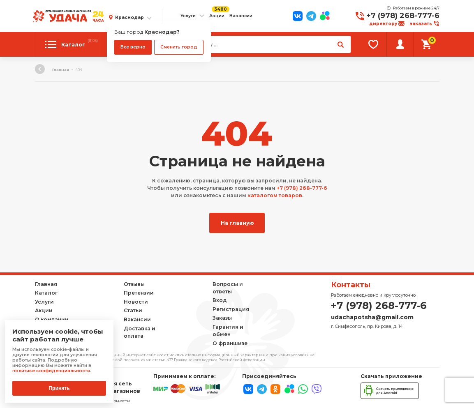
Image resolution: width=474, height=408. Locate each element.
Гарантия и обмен (228, 330)
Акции (216, 15)
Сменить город (178, 47)
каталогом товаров (274, 195)
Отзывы (134, 283)
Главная (60, 69)
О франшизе (230, 342)
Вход (220, 300)
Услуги (188, 15)
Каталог (46, 292)
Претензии (139, 292)
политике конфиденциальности (51, 370)
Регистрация (231, 309)
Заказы (222, 317)
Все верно (133, 47)
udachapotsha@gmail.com (372, 316)
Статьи (133, 310)
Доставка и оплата (139, 331)
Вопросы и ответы (228, 287)
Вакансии (240, 15)
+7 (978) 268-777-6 (402, 15)
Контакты (350, 284)
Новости (136, 301)
